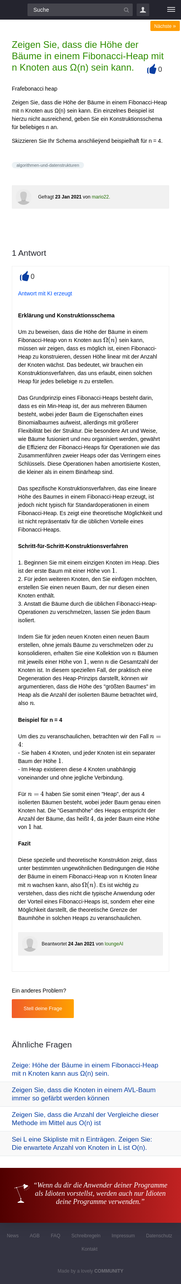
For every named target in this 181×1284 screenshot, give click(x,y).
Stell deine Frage (43, 1008)
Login (143, 10)
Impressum (123, 1235)
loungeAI (114, 944)
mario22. (101, 197)
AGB (35, 1235)
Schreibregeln (86, 1235)
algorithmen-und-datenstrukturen (47, 165)
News (12, 1235)
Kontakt (90, 1249)
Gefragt (46, 197)
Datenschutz (159, 1235)
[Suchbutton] (126, 10)
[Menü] (171, 10)
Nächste (165, 26)
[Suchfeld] (80, 10)
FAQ (55, 1235)
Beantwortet (54, 944)
